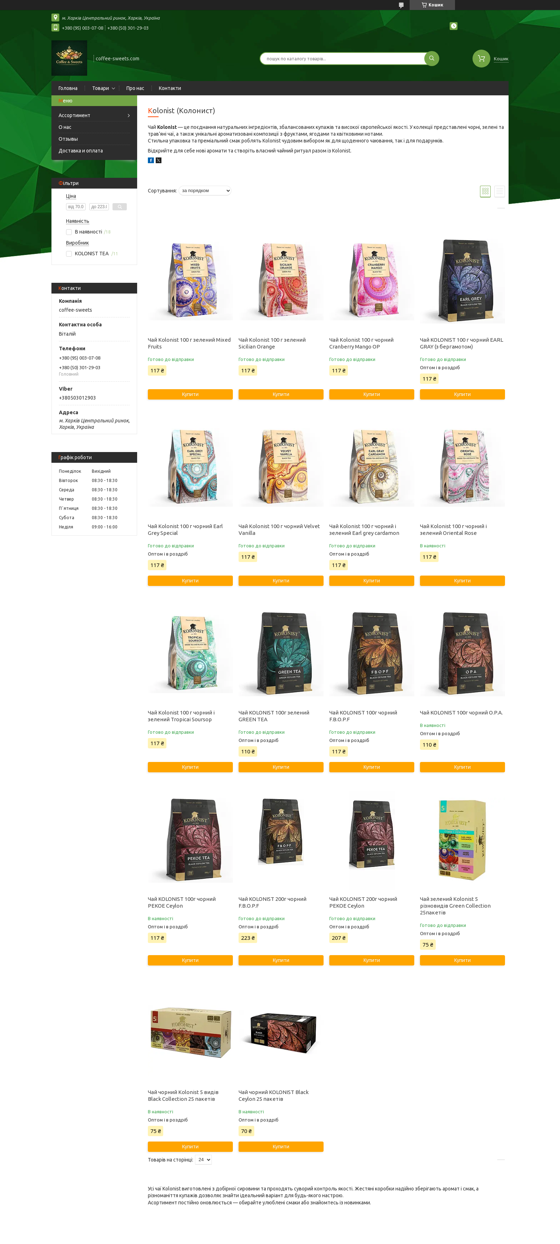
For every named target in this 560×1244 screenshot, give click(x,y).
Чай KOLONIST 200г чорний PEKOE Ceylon (363, 902)
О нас (65, 127)
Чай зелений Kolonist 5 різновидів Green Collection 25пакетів (455, 906)
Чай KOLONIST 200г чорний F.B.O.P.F (272, 902)
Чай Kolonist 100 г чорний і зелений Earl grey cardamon (364, 529)
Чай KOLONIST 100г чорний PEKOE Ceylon (182, 902)
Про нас (135, 88)
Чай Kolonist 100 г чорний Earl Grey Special (185, 529)
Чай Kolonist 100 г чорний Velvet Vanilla (279, 529)
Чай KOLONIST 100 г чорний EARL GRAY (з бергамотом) (461, 343)
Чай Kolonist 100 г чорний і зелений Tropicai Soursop (181, 715)
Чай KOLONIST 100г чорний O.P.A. (461, 712)
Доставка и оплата (81, 151)
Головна (68, 88)
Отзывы (68, 139)
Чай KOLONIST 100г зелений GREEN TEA (274, 715)
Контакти (170, 88)
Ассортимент (74, 115)
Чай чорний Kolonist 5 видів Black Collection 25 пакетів (183, 1095)
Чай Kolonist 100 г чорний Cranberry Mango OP (361, 343)
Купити (190, 394)
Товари (100, 88)
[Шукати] (431, 58)
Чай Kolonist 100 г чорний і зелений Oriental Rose (453, 529)
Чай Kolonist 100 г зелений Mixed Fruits (189, 343)
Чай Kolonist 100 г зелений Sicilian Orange (272, 343)
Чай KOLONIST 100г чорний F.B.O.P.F (363, 715)
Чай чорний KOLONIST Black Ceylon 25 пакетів (274, 1095)
